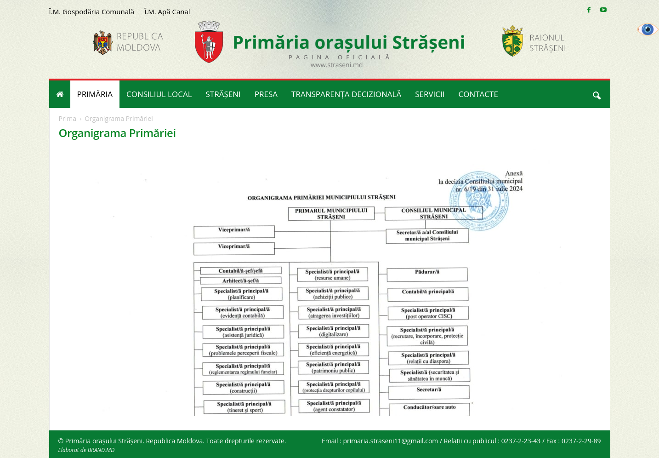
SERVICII (429, 94)
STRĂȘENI (223, 94)
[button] (596, 94)
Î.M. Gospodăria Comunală (92, 11)
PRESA (266, 94)
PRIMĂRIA (95, 94)
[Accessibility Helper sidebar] (648, 29)
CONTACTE (478, 94)
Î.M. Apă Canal (167, 11)
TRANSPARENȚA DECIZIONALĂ (346, 94)
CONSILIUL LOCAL (159, 94)
